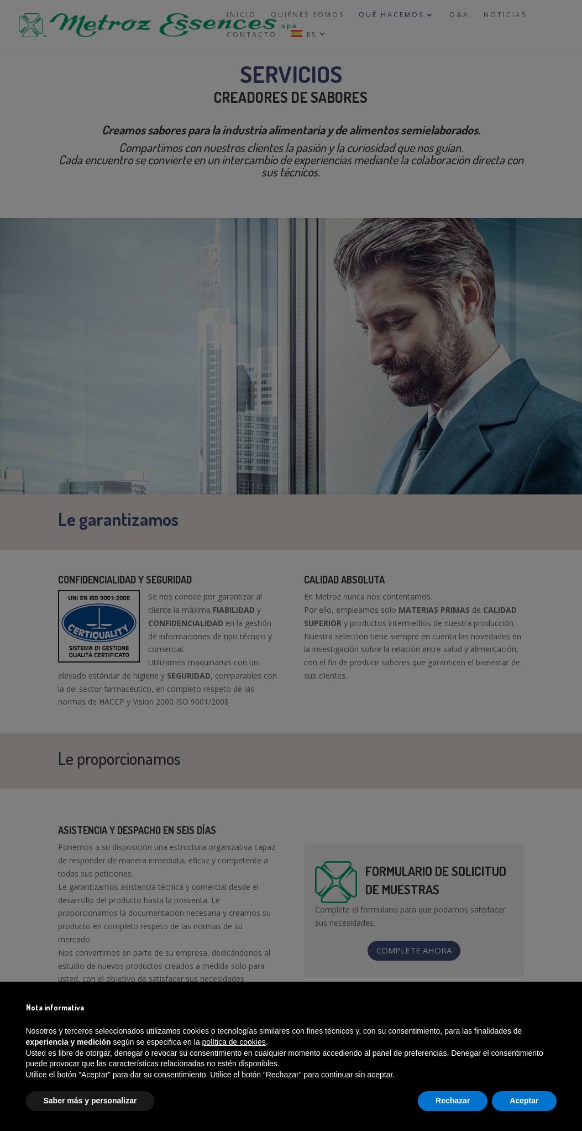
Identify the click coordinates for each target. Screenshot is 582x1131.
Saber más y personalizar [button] (90, 1100)
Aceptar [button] (524, 1100)
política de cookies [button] (234, 1042)
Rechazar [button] (453, 1100)
